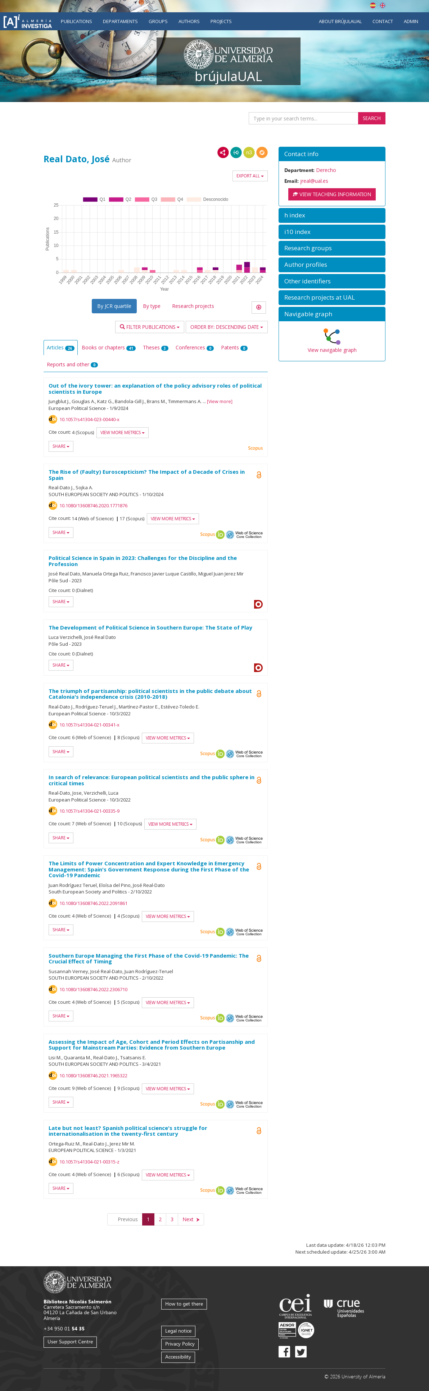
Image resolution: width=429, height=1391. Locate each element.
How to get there (184, 1303)
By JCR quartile (114, 306)
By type (152, 306)
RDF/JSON (262, 152)
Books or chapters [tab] (109, 347)
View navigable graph (332, 349)
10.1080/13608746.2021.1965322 (93, 1075)
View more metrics (122, 432)
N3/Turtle (249, 152)
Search (372, 118)
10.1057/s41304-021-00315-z (89, 1161)
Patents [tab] (234, 347)
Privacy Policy (180, 1343)
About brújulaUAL (340, 21)
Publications (76, 21)
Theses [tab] (155, 347)
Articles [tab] (60, 347)
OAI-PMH (230, 534)
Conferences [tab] (195, 347)
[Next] (191, 1219)
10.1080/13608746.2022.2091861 (93, 903)
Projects (221, 21)
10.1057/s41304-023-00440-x (89, 419)
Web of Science (249, 534)
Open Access (259, 474)
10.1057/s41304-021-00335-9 (89, 811)
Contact (382, 21)
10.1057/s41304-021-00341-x (89, 724)
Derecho (326, 170)
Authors (189, 21)
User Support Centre (70, 1341)
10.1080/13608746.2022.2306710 (93, 989)
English (382, 5)
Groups (158, 21)
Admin (411, 21)
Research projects (193, 306)
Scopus (255, 448)
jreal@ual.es (314, 180)
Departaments (120, 21)
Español (373, 5)
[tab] (332, 154)
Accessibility (178, 1356)
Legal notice (178, 1330)
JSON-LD (236, 152)
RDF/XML (223, 152)
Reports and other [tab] (72, 364)
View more (219, 401)
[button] (332, 154)
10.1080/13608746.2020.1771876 (93, 505)
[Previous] (125, 1219)
